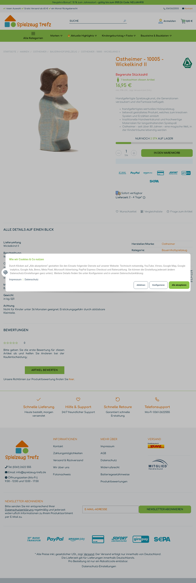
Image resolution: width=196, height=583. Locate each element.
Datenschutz (33, 279)
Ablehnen (138, 285)
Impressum (17, 279)
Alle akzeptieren (177, 285)
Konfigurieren (156, 285)
